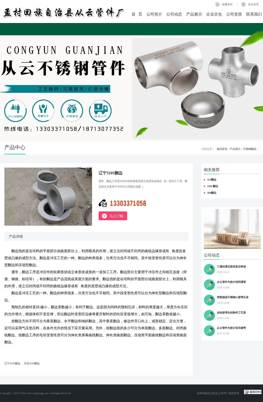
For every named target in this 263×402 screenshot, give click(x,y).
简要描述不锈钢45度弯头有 (233, 297)
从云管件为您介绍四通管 (231, 281)
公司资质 (234, 14)
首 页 (137, 14)
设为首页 (253, 4)
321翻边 (211, 179)
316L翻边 (212, 186)
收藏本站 (227, 4)
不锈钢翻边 (249, 149)
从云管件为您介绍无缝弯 (231, 327)
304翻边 (211, 192)
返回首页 (222, 149)
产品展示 (194, 14)
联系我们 (254, 14)
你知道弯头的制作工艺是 (231, 312)
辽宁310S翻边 (12, 363)
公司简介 (154, 14)
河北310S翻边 (32, 363)
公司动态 (174, 14)
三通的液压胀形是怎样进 (231, 266)
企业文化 (214, 14)
